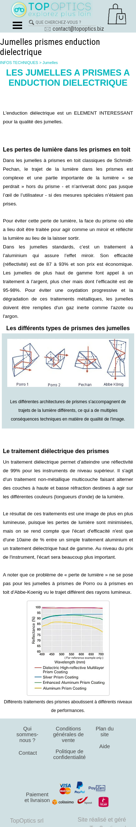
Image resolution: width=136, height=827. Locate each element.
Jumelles (50, 62)
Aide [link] (104, 746)
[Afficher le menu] (17, 25)
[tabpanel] (68, 117)
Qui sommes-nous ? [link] (27, 734)
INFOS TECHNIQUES (19, 62)
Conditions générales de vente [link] (68, 734)
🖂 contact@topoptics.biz (74, 28)
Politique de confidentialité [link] (69, 754)
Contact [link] (27, 753)
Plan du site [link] (105, 731)
